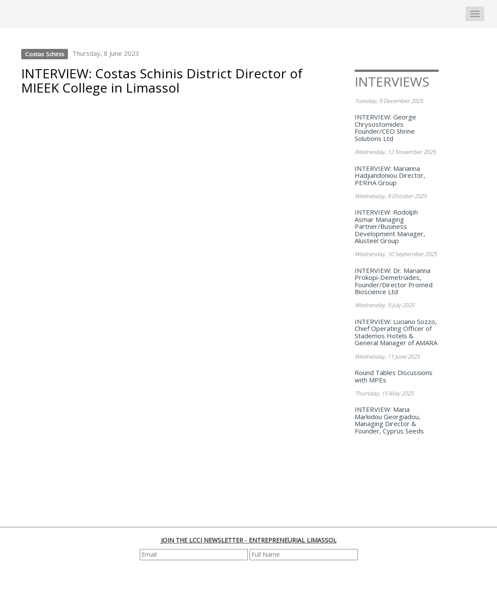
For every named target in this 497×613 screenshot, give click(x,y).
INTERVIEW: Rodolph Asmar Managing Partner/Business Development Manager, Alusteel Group (390, 226)
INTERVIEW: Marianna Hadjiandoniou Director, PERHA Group (390, 175)
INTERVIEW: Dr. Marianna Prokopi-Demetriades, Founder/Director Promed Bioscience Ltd (394, 281)
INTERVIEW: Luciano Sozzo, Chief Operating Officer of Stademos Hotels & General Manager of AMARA (396, 332)
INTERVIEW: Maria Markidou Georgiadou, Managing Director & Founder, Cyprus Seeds (389, 420)
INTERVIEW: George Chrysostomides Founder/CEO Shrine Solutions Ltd (385, 127)
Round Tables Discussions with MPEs (394, 376)
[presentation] (249, 586)
